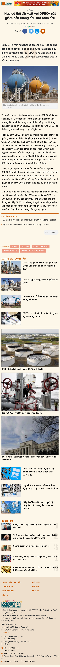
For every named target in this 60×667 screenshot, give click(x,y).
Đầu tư (5, 595)
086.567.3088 (8, 651)
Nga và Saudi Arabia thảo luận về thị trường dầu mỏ (26, 224)
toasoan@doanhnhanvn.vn (13, 653)
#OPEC (14, 246)
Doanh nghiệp (8, 591)
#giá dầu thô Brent (40, 246)
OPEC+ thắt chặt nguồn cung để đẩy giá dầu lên (22, 369)
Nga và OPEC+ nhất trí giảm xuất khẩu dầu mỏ (21, 413)
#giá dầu (25, 246)
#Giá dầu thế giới (10, 251)
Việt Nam (36, 582)
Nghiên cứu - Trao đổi (11, 582)
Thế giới (30, 10)
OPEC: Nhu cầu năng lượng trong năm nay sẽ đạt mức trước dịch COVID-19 (38, 471)
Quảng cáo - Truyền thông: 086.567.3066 (18, 661)
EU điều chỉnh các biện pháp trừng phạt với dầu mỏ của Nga (29, 220)
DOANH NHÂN (7, 586)
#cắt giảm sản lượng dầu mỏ (33, 251)
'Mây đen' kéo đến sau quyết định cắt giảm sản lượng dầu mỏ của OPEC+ (38, 505)
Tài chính (36, 591)
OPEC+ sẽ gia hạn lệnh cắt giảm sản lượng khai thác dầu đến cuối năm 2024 (39, 265)
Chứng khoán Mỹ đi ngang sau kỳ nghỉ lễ (31, 546)
